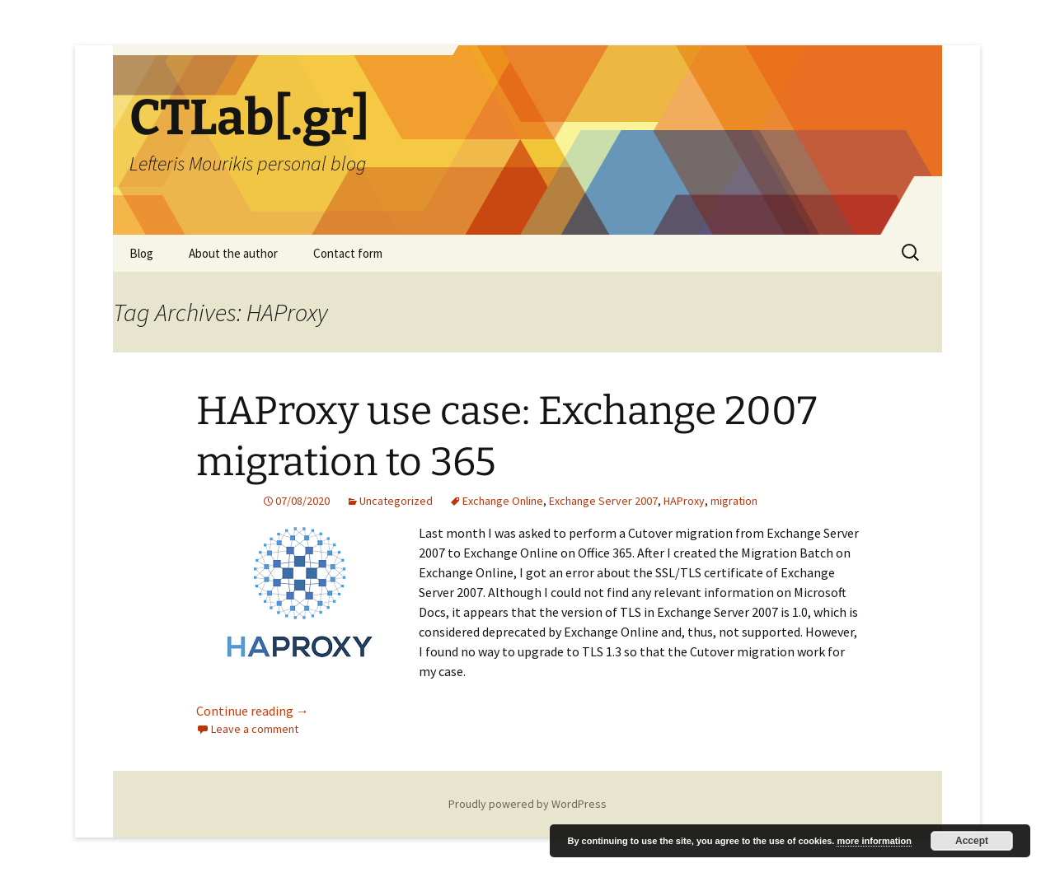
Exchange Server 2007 (603, 500)
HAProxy (684, 500)
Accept (971, 841)
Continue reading (252, 710)
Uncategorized (396, 500)
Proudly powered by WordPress (527, 803)
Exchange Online (502, 500)
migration (733, 500)
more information (874, 841)
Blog (141, 253)
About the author (233, 253)
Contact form (347, 253)
